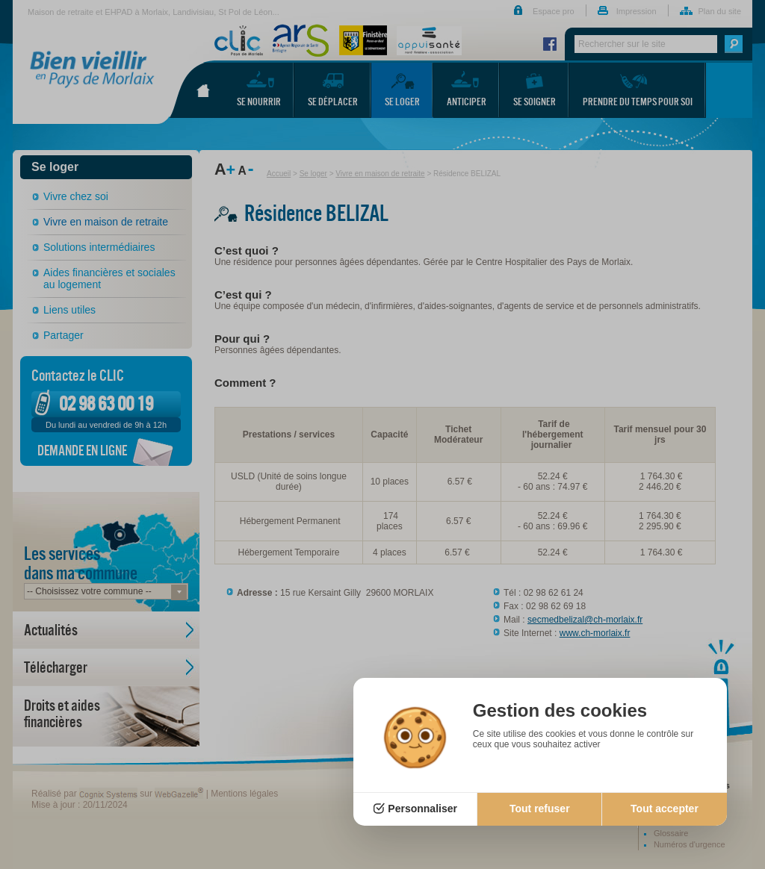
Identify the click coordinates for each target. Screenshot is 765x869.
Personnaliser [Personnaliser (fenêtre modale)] (422, 809)
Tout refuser (540, 809)
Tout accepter (665, 809)
